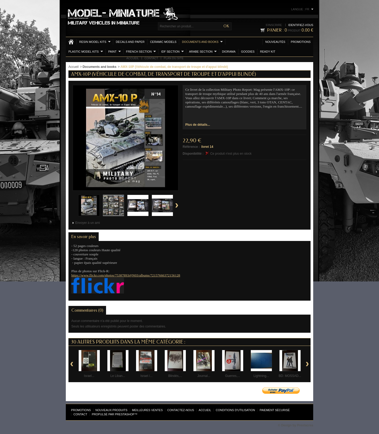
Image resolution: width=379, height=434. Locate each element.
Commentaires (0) (87, 310)
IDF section (172, 51)
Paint (114, 51)
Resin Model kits (95, 41)
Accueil (132, 58)
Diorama (228, 51)
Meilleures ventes (147, 410)
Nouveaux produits (112, 410)
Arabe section (203, 51)
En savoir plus (83, 236)
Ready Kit (267, 51)
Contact (151, 58)
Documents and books (202, 41)
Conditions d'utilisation (235, 410)
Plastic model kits (85, 51)
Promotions (301, 41)
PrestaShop (124, 414)
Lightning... (261, 376)
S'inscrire (274, 25)
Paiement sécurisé (275, 410)
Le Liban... (117, 376)
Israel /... (146, 376)
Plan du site (173, 58)
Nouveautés (275, 41)
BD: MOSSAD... (290, 376)
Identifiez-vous (300, 25)
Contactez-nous (180, 410)
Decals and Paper (130, 41)
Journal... (203, 376)
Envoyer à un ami (87, 223)
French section (141, 51)
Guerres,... (232, 376)
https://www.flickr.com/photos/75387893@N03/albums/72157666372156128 (125, 275)
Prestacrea (305, 425)
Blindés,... (175, 376)
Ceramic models (163, 41)
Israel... (89, 376)
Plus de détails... (197, 125)
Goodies (248, 51)
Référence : (191, 147)
